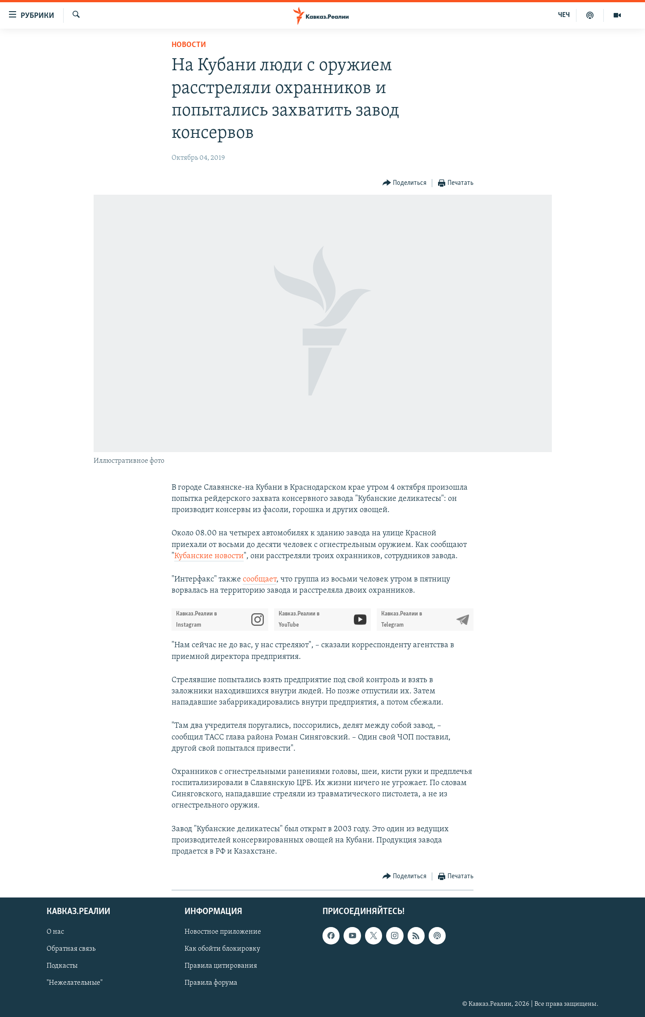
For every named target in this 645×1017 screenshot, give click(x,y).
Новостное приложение (223, 932)
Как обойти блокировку (222, 949)
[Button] (405, 183)
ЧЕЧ (564, 15)
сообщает (259, 579)
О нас (55, 932)
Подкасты (62, 966)
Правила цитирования (221, 966)
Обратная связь (71, 949)
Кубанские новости (209, 556)
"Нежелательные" (75, 983)
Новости (189, 45)
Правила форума (211, 983)
